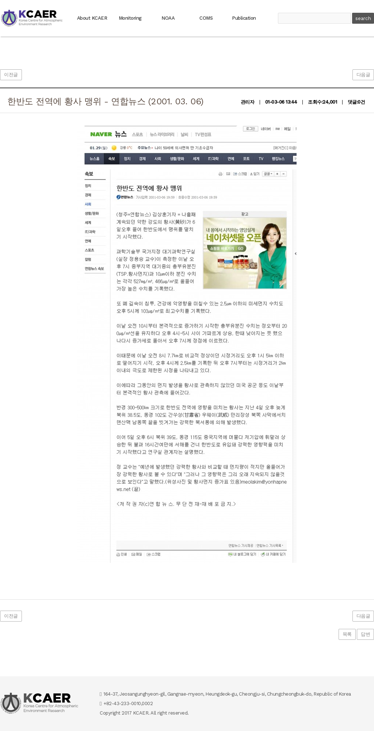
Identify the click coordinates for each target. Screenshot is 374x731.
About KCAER (92, 18)
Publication (244, 18)
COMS (206, 18)
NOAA (168, 18)
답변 (365, 634)
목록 (347, 634)
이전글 (11, 74)
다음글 (363, 74)
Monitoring (130, 18)
